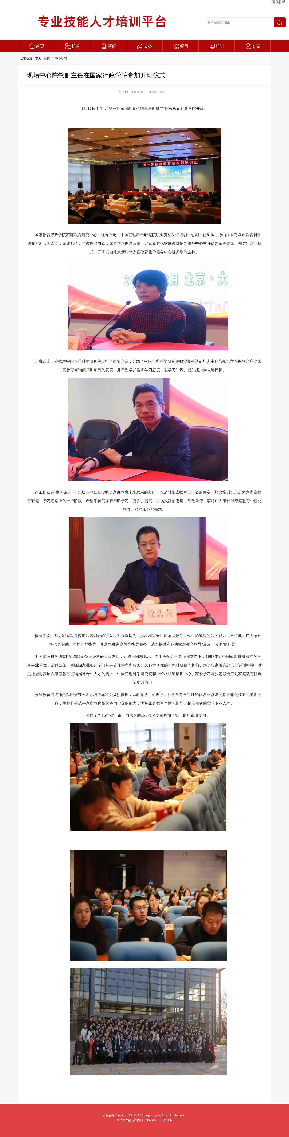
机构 (76, 46)
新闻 (112, 46)
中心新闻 (61, 58)
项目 (184, 46)
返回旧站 (279, 2)
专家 (256, 46)
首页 (40, 46)
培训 (220, 46)
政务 (148, 46)
